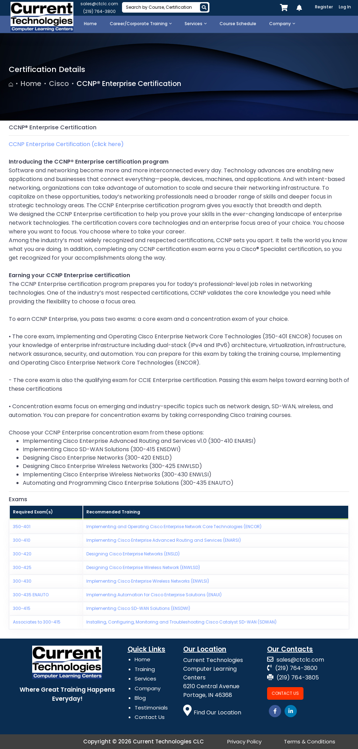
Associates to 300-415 (36, 622)
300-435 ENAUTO (31, 595)
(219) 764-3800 (99, 11)
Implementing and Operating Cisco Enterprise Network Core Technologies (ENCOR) (174, 527)
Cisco (59, 83)
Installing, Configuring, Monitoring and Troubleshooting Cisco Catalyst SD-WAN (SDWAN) (181, 622)
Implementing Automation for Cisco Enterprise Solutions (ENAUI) (154, 595)
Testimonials (151, 707)
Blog (140, 697)
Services (145, 678)
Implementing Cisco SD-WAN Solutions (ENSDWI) (138, 608)
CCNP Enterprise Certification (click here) (66, 144)
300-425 (22, 567)
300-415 (21, 608)
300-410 (21, 540)
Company (147, 688)
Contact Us (150, 717)
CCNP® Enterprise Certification (129, 83)
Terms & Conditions (309, 741)
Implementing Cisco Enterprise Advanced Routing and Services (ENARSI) (163, 540)
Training (145, 669)
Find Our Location (212, 712)
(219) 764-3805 (293, 678)
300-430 (22, 581)
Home (31, 83)
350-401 (21, 527)
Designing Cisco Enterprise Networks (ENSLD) (133, 554)
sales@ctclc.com (99, 4)
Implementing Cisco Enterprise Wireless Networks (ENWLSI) (147, 581)
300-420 (22, 554)
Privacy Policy (244, 741)
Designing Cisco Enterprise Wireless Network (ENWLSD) (143, 567)
